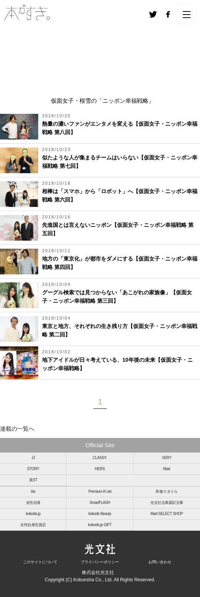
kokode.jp (33, 514)
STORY (33, 469)
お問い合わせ (159, 562)
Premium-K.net (99, 491)
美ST (33, 480)
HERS (100, 469)
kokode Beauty (99, 514)
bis (33, 491)
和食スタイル (166, 491)
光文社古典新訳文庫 (166, 502)
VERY (166, 458)
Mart (166, 469)
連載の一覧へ (17, 428)
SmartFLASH (99, 502)
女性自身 (33, 502)
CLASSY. (100, 458)
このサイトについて (40, 562)
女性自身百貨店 (33, 525)
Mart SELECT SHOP (167, 514)
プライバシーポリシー (100, 562)
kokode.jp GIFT (99, 525)
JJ (33, 458)
